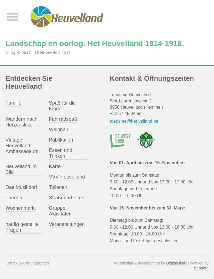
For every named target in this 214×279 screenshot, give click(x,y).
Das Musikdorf (21, 187)
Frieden (13, 197)
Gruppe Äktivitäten (60, 211)
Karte (55, 166)
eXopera (201, 268)
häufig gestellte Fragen (22, 227)
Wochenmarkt (20, 208)
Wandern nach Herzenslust (21, 122)
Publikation (61, 140)
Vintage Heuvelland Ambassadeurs (21, 145)
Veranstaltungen (67, 224)
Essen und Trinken (60, 153)
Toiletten (58, 187)
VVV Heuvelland (67, 177)
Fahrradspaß (63, 119)
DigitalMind (175, 263)
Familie (13, 103)
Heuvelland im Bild (21, 169)
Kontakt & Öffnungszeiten (27, 263)
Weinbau (58, 129)
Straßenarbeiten (66, 197)
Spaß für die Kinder (62, 105)
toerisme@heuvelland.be (134, 121)
